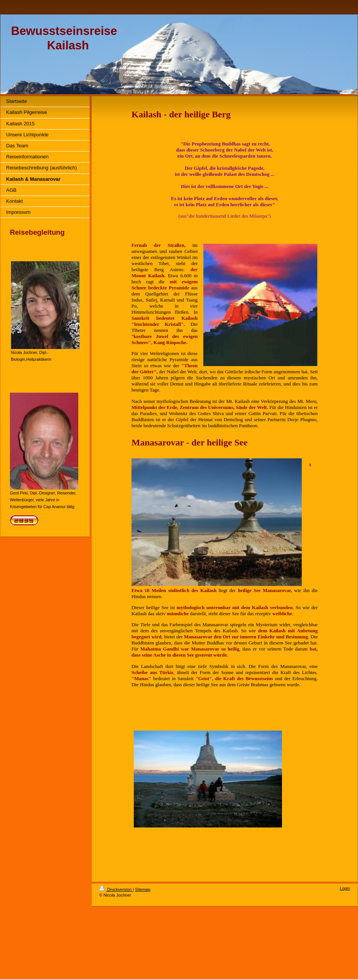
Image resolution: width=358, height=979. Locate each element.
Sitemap (142, 889)
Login (345, 888)
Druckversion (116, 889)
